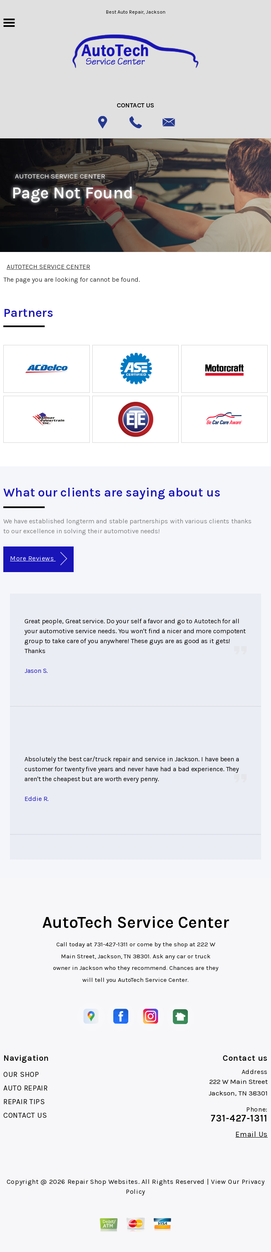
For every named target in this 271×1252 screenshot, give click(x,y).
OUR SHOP (21, 1074)
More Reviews (38, 558)
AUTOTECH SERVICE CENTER (60, 176)
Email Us (251, 1134)
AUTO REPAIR (25, 1088)
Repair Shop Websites (102, 1181)
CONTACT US (25, 1115)
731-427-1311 (111, 944)
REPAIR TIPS (24, 1101)
